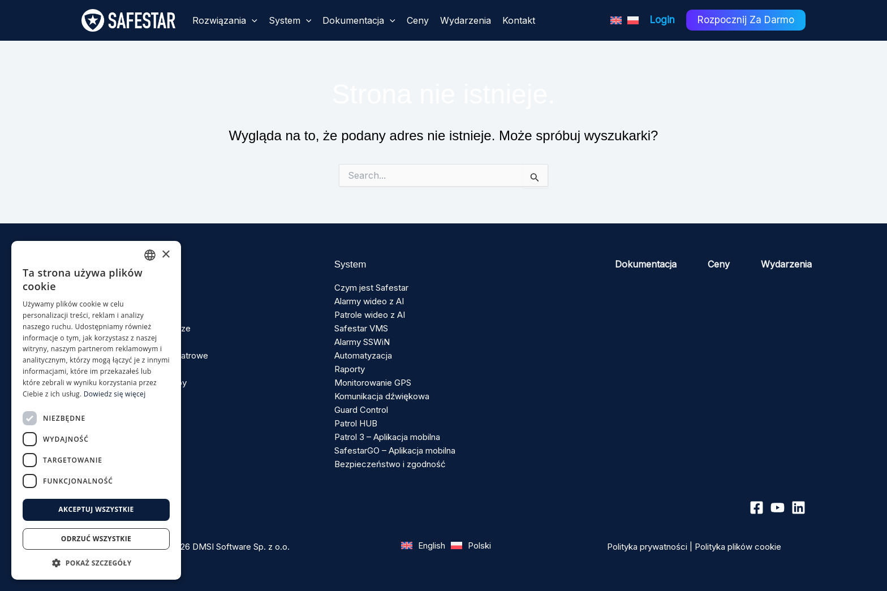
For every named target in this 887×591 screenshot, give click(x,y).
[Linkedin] (798, 508)
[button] (96, 562)
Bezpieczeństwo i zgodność (390, 464)
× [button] (165, 255)
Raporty (349, 369)
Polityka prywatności (647, 546)
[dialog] (96, 410)
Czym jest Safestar (371, 287)
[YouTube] (777, 508)
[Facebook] (757, 508)
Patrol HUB (355, 423)
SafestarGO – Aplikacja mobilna (394, 450)
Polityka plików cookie (738, 546)
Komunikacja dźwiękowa (381, 396)
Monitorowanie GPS (372, 382)
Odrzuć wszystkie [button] (96, 538)
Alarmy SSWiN (362, 342)
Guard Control (361, 409)
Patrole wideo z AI (369, 314)
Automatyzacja (363, 355)
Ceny (719, 264)
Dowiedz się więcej (115, 394)
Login (662, 19)
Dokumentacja (646, 264)
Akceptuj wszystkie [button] (96, 509)
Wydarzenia (786, 264)
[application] (251, 20)
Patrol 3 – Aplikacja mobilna (387, 437)
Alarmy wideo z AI (369, 301)
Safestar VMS (361, 328)
